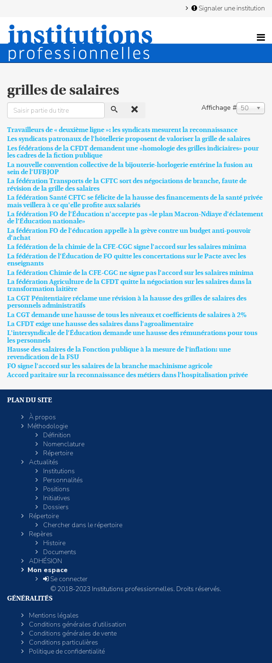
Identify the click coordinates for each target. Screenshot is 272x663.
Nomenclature (63, 444)
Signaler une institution (227, 8)
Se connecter (65, 579)
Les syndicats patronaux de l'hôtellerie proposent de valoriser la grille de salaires (128, 138)
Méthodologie (47, 426)
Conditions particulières (62, 642)
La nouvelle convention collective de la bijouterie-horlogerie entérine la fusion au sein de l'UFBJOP (130, 168)
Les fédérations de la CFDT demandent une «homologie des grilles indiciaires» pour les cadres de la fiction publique (133, 151)
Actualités (42, 462)
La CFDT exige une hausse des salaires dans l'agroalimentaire (100, 323)
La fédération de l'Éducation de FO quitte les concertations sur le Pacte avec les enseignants (126, 259)
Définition (56, 435)
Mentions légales (53, 615)
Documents (59, 552)
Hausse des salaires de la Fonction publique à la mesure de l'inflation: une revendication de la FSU (119, 353)
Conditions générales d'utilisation (76, 624)
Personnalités (62, 480)
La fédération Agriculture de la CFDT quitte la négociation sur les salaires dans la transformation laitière (129, 285)
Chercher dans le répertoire (82, 525)
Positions (56, 489)
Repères (40, 534)
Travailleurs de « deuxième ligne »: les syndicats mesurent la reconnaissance (122, 129)
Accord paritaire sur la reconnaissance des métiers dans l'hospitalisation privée (127, 375)
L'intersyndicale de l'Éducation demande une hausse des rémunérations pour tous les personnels (132, 336)
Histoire (53, 543)
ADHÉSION (44, 561)
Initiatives (56, 498)
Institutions (58, 471)
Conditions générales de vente (72, 633)
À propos (41, 417)
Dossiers (55, 507)
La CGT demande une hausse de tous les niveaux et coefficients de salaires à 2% (126, 314)
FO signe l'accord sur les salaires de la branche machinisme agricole (109, 366)
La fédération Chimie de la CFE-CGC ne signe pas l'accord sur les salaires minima (130, 272)
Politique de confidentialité (66, 651)
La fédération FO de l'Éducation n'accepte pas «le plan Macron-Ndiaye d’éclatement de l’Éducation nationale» (135, 217)
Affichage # (218, 107)
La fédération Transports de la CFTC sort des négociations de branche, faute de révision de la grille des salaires (126, 184)
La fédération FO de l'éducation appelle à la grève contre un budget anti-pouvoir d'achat (129, 234)
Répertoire (57, 453)
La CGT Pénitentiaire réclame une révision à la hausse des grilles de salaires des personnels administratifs (126, 301)
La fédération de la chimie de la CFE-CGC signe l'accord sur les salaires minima (126, 246)
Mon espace (47, 570)
